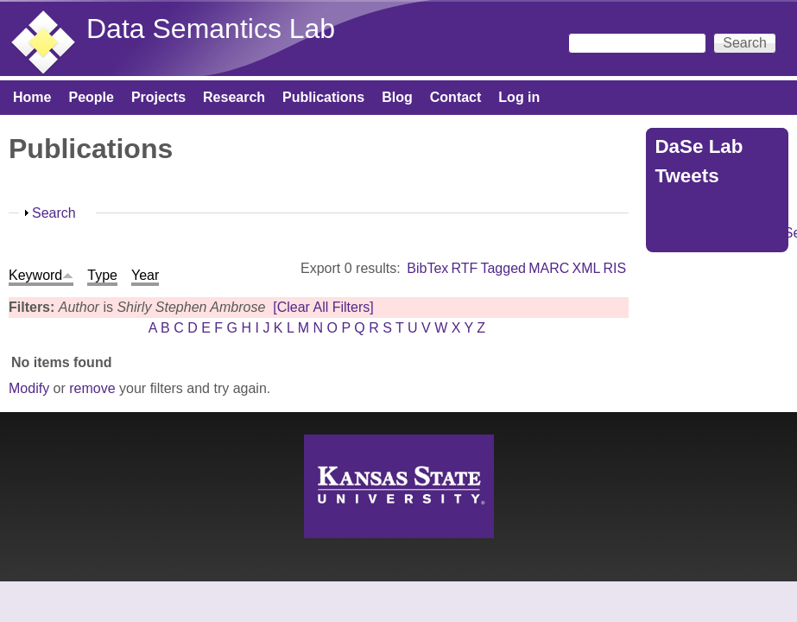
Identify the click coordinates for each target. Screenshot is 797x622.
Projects (158, 97)
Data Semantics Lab (210, 28)
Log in (519, 97)
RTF (464, 268)
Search (54, 213)
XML (586, 268)
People (90, 97)
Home (32, 97)
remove (92, 388)
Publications (323, 97)
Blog (397, 97)
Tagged (503, 268)
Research (234, 97)
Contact (456, 97)
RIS (615, 268)
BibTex (427, 268)
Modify (29, 388)
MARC (548, 268)
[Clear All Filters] (323, 307)
